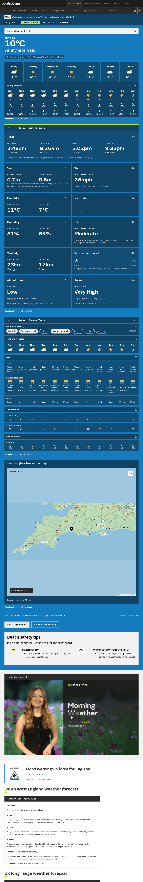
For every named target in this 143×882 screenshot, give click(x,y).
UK (64, 22)
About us (117, 4)
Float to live (103, 657)
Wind (11, 331)
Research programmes (93, 4)
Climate (75, 10)
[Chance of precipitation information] (133, 198)
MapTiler (120, 595)
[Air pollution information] (66, 280)
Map (48, 22)
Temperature (27, 331)
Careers (126, 4)
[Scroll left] (129, 85)
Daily (12, 22)
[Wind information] (135, 357)
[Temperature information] (135, 409)
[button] (71, 529)
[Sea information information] (66, 168)
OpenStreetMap (130, 595)
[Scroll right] (135, 85)
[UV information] (133, 222)
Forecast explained (130, 615)
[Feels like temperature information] (66, 198)
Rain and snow (59, 331)
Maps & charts (59, 10)
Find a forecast (19, 10)
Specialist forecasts (93, 10)
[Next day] (14, 128)
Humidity (77, 331)
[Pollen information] (133, 280)
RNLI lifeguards (64, 653)
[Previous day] (8, 128)
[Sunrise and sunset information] (133, 253)
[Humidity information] (66, 222)
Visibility (101, 331)
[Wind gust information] (133, 168)
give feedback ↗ (55, 17)
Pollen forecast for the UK (85, 303)
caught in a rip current (121, 653)
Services (107, 4)
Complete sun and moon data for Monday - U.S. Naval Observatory (102, 269)
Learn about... (113, 10)
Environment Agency (34, 774)
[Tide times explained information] (133, 136)
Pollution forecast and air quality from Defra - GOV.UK (29, 303)
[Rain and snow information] (135, 436)
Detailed (30, 22)
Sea (44, 331)
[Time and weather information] (135, 339)
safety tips (43, 657)
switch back (69, 17)
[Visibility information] (66, 253)
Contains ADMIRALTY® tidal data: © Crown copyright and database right (34, 615)
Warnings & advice (39, 10)
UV (90, 331)
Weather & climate (74, 4)
